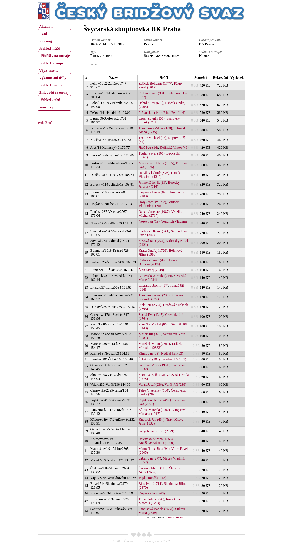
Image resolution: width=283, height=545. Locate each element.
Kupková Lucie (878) (153, 192)
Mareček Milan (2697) (154, 344)
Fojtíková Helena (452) (155, 400)
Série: (94, 64)
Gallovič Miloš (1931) (154, 365)
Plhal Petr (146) (174, 112)
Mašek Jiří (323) (150, 334)
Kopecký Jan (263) (152, 493)
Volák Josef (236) (151, 384)
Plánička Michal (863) (154, 324)
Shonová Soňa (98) (152, 375)
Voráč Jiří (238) (175, 384)
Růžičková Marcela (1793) (160, 501)
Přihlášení (45, 123)
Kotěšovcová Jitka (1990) (156, 443)
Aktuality (46, 26)
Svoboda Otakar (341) (154, 231)
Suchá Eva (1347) (151, 314)
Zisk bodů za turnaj (54, 92)
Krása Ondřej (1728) (153, 250)
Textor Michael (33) (152, 138)
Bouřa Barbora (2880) (158, 262)
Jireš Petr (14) (148, 147)
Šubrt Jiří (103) (149, 359)
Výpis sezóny (48, 70)
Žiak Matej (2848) (151, 270)
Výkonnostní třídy (52, 78)
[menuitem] (54, 27)
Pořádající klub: (210, 40)
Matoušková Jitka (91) (154, 448)
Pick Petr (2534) (150, 305)
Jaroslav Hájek (174, 517)
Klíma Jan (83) (149, 353)
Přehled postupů (51, 85)
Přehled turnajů (51, 63)
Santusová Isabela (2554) (156, 509)
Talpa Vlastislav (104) (154, 390)
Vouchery (46, 107)
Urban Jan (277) (150, 458)
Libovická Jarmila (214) (155, 276)
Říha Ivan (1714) (150, 483)
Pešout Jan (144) (150, 112)
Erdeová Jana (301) (152, 93)
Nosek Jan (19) (149, 221)
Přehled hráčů (49, 48)
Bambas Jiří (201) (173, 359)
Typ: (93, 52)
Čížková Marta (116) (153, 468)
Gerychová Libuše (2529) (156, 431)
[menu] (54, 66)
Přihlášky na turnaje (54, 56)
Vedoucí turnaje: (210, 52)
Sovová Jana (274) (151, 241)
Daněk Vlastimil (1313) (159, 175)
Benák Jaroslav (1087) (154, 211)
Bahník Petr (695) (151, 103)
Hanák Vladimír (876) (154, 173)
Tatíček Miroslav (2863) (160, 345)
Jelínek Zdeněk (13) (152, 182)
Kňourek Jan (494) (151, 419)
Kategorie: (151, 52)
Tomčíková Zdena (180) (155, 128)
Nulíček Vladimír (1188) (159, 204)
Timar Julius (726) (151, 499)
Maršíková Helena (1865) (156, 163)
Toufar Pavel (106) (152, 153)
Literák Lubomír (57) (153, 285)
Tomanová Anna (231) (154, 295)
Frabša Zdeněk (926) (153, 260)
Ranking (45, 41)
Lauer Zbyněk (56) (152, 118)
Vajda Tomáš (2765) (152, 478)
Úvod (43, 34)
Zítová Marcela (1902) (154, 410)
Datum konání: (100, 40)
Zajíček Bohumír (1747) (155, 83)
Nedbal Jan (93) (172, 353)
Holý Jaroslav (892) (152, 202)
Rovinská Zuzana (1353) (156, 439)
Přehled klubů (49, 100)
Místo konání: (153, 40)
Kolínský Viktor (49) (174, 147)
